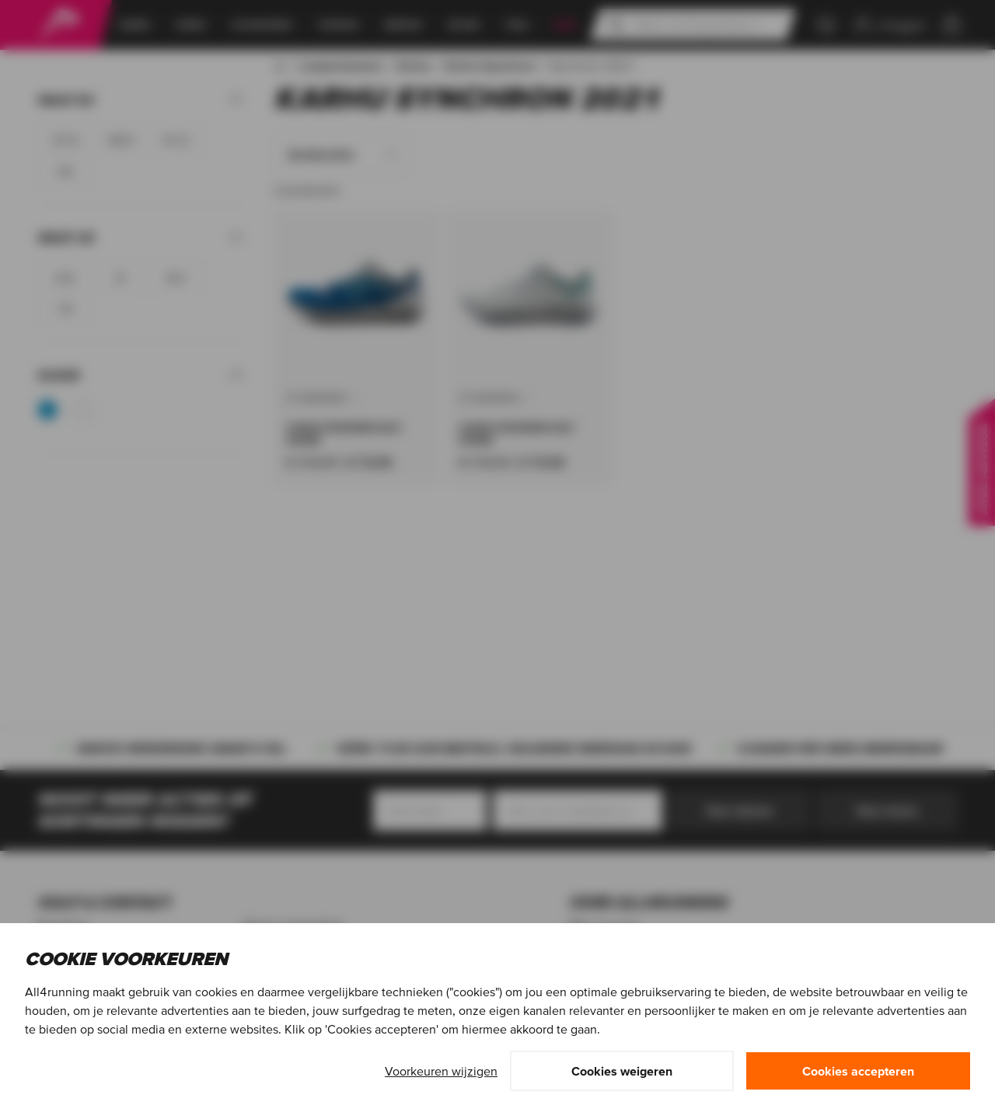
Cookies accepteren (858, 1071)
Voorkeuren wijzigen (441, 1071)
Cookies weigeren (621, 1071)
